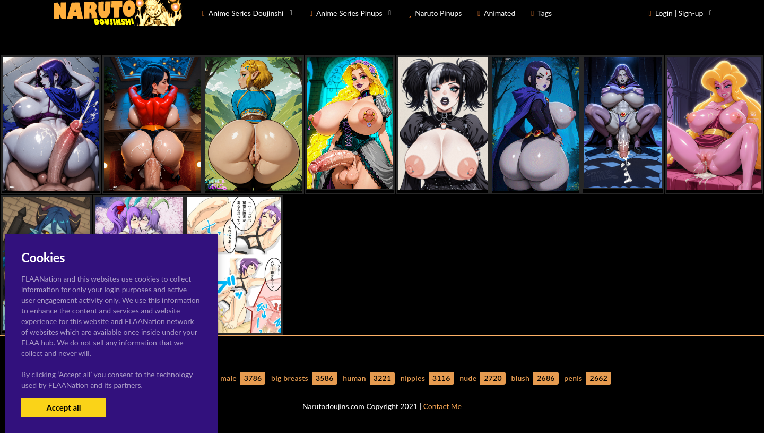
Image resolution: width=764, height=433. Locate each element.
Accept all (63, 407)
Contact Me (442, 406)
